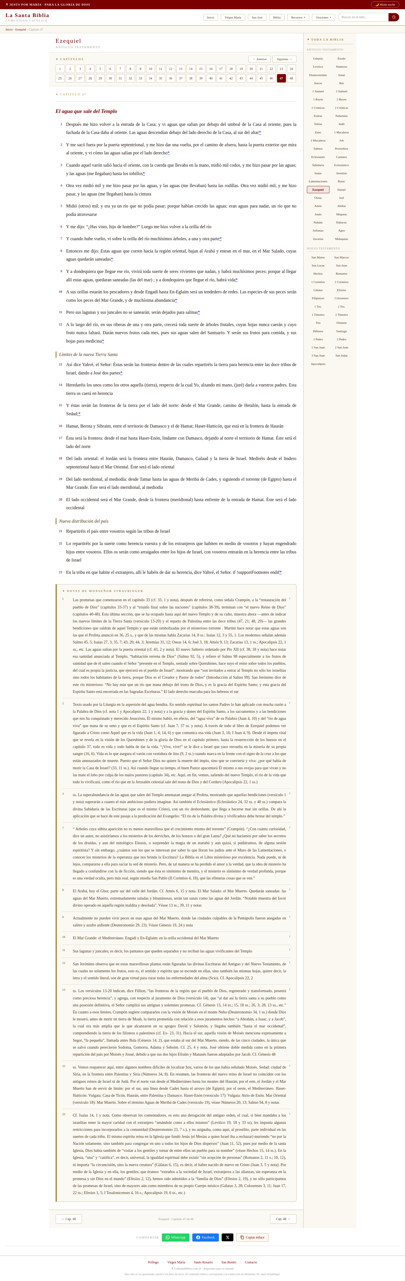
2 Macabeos (318, 140)
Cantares (341, 157)
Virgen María (233, 17)
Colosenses (342, 298)
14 (191, 69)
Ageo (341, 230)
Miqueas (341, 214)
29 (100, 78)
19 (241, 69)
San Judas (341, 355)
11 (160, 69)
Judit (341, 124)
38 (191, 78)
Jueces (318, 83)
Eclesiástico (341, 165)
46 (271, 78)
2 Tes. (341, 306)
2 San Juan (341, 347)
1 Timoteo (318, 314)
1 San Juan (318, 347)
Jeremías (341, 173)
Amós (318, 205)
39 (201, 78)
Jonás (318, 214)
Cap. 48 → (283, 1219)
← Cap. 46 (68, 1219)
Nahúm (318, 222)
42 (231, 78)
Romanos (341, 273)
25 (60, 78)
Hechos (318, 273)
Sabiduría (318, 165)
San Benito (228, 1262)
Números (341, 66)
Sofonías (318, 230)
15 (201, 69)
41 (221, 78)
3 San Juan (318, 355)
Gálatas (318, 290)
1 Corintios (318, 282)
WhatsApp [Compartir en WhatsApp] (176, 1237)
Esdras (318, 115)
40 (211, 78)
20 (251, 69)
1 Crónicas (318, 107)
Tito (318, 322)
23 (281, 69)
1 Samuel (318, 91)
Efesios (341, 290)
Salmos (318, 148)
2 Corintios (341, 282)
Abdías (341, 205)
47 (281, 78)
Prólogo (153, 1262)
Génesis (318, 58)
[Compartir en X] (227, 1237)
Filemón (342, 322)
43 (241, 78)
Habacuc (341, 222)
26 (70, 78)
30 (110, 78)
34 (150, 78)
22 (271, 69)
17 (221, 69)
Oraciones (322, 17)
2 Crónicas (341, 107)
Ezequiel (20, 29)
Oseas (318, 197)
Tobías (318, 124)
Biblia (277, 17)
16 (211, 69)
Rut (341, 83)
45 (261, 78)
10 (150, 69)
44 (251, 78)
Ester (318, 132)
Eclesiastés (318, 157)
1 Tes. (318, 306)
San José (257, 17)
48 (291, 78)
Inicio (210, 17)
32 (130, 78)
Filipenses (318, 298)
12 (170, 69)
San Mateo (318, 257)
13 (181, 69)
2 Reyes (341, 99)
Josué (341, 75)
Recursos (296, 17)
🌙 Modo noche (385, 4)
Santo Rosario (203, 1262)
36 (170, 78)
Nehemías (341, 115)
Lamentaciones (318, 181)
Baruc (341, 181)
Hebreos (318, 331)
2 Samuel (341, 91)
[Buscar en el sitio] (394, 17)
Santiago (341, 331)
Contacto (251, 1262)
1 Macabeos (341, 132)
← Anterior (260, 59)
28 (90, 78)
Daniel (341, 189)
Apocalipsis (318, 363)
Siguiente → (284, 59)
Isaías (317, 173)
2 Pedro (341, 339)
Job (341, 140)
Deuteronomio (318, 75)
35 (160, 78)
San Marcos (341, 257)
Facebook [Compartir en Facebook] (205, 1237)
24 (291, 69)
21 (261, 69)
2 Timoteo (341, 314)
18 (231, 69)
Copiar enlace (252, 1237)
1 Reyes (318, 99)
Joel (341, 197)
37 (181, 78)
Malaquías (341, 238)
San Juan (341, 265)
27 (80, 78)
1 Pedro (318, 339)
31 (120, 78)
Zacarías (318, 238)
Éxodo (342, 58)
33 (140, 78)
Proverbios (341, 148)
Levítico (318, 66)
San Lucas (318, 265)
